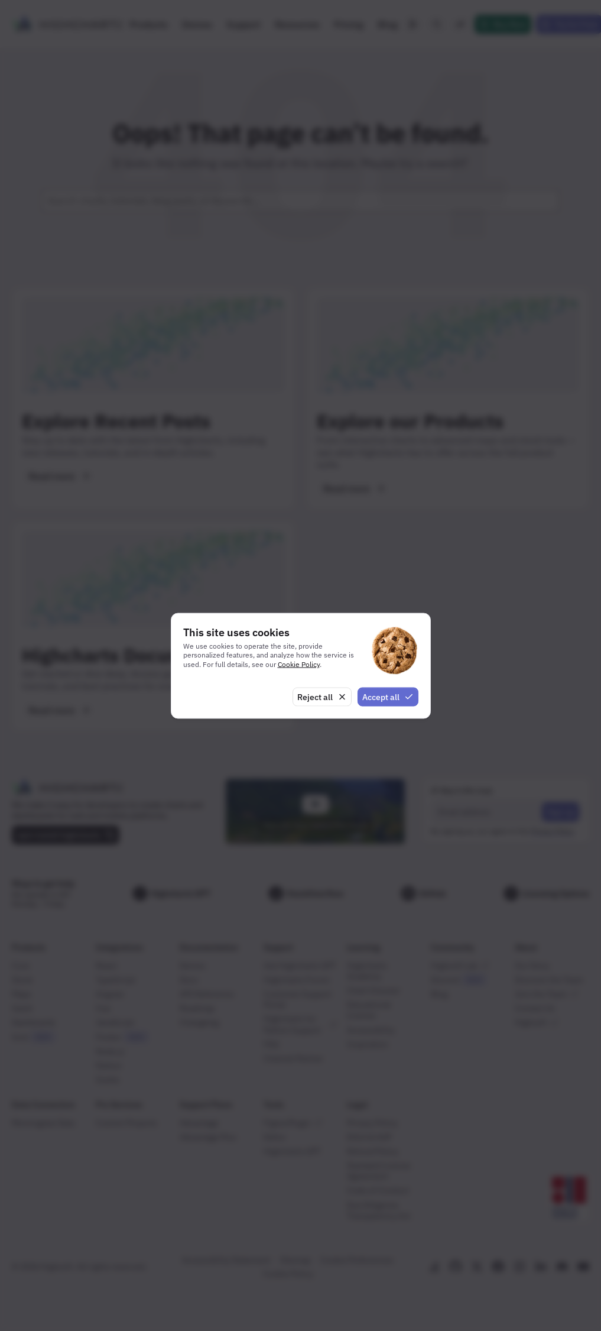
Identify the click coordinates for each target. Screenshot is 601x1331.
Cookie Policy (299, 664)
